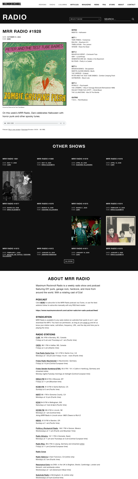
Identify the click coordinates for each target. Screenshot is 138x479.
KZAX (38, 348)
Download (24, 129)
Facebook (75, 465)
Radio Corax (41, 397)
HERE (42, 248)
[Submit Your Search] (133, 19)
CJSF (38, 283)
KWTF (38, 340)
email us (86, 268)
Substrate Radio (42, 420)
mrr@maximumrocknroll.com (81, 461)
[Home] (12, 5)
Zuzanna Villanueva (84, 165)
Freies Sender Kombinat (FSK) (48, 314)
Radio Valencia (42, 402)
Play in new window (14, 129)
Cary (9, 165)
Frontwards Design (82, 475)
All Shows (69, 206)
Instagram (75, 470)
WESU (38, 436)
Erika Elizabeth (48, 165)
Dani (9, 39)
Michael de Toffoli (15, 199)
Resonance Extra (43, 410)
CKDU (38, 291)
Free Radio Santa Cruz (45, 298)
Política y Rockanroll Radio (47, 374)
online (82, 389)
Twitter (74, 468)
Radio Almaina (42, 381)
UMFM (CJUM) (42, 428)
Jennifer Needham (49, 199)
